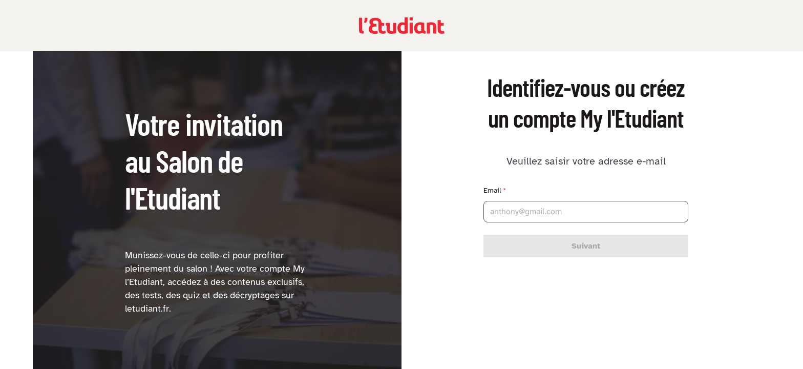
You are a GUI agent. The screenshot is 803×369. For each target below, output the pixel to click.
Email (494, 190)
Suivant (586, 246)
